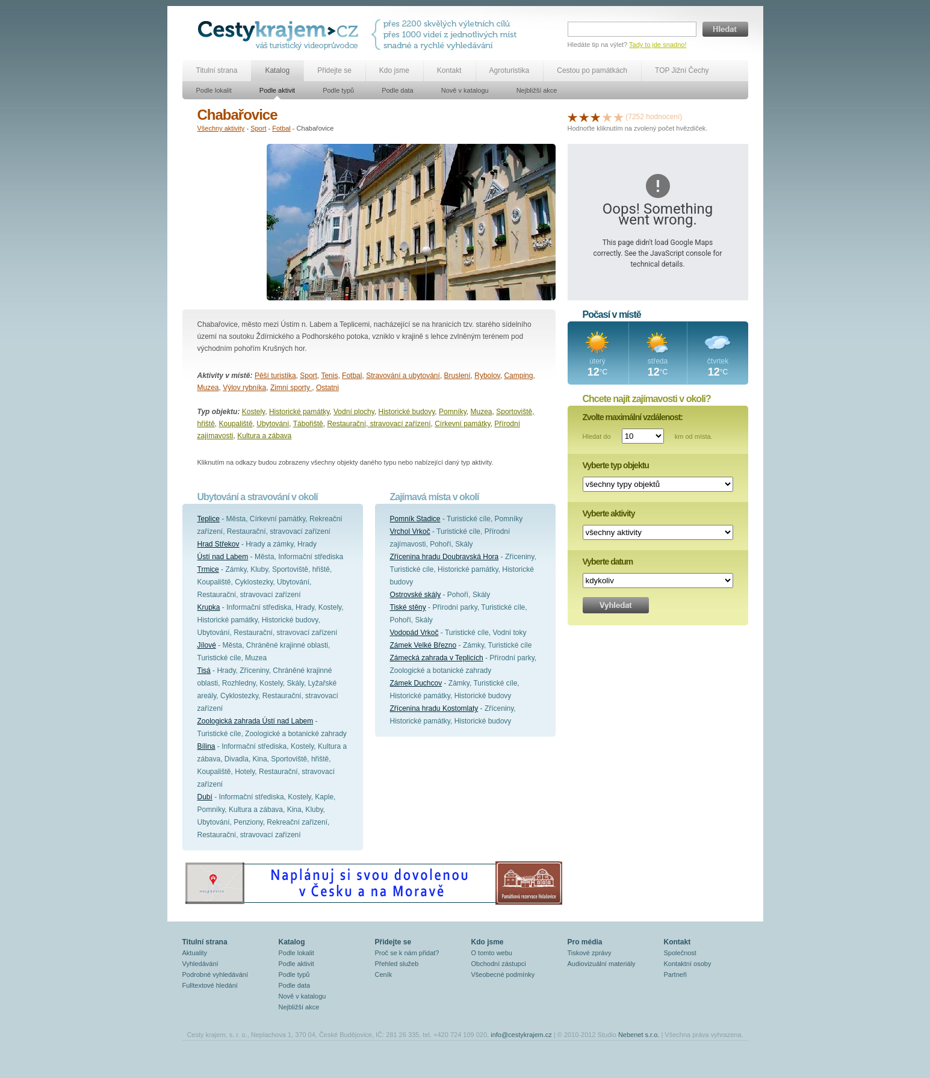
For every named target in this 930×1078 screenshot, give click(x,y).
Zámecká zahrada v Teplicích (436, 658)
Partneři (675, 974)
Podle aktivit (277, 90)
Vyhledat (616, 605)
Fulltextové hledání (210, 985)
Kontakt (449, 70)
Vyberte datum (608, 561)
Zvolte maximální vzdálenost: (633, 417)
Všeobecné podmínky (503, 974)
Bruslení (457, 375)
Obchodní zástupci (498, 963)
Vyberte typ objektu (616, 465)
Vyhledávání (200, 963)
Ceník (383, 974)
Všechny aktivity (221, 128)
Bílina (206, 746)
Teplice (208, 519)
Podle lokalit (214, 90)
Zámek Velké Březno (423, 645)
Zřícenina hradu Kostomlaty (434, 708)
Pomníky (453, 411)
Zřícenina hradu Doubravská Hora (444, 557)
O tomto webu (491, 952)
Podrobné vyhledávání (215, 974)
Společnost (680, 952)
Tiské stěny (408, 607)
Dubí (204, 797)
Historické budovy (407, 411)
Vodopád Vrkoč (414, 632)
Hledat (725, 29)
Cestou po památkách (592, 70)
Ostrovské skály (415, 594)
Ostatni (327, 387)
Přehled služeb (397, 963)
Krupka (208, 607)
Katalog (277, 70)
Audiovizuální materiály (602, 963)
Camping (518, 375)
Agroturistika (509, 70)
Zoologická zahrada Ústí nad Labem (255, 721)
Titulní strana (217, 70)
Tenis (329, 375)
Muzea (208, 387)
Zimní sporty (291, 387)
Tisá (204, 670)
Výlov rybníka (244, 387)
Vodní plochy (353, 411)
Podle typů (338, 90)
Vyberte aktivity (609, 513)
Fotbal (281, 128)
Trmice (208, 569)
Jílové (206, 645)
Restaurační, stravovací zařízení (378, 424)
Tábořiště (308, 424)
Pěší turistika (275, 375)
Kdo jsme (394, 70)
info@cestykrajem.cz (521, 1034)
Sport (258, 128)
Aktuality (195, 952)
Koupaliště (236, 424)
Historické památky (299, 411)
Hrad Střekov (218, 544)
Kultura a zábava (264, 436)
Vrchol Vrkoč (410, 531)
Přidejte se (334, 70)
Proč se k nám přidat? (407, 952)
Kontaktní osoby (687, 963)
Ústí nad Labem (223, 557)
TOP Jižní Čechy (682, 70)
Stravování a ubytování (403, 375)
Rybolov (487, 375)
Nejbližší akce (536, 90)
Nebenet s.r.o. (639, 1034)
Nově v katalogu (465, 90)
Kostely (253, 411)
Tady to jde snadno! (657, 44)
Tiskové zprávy (590, 952)
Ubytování (272, 424)
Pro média (585, 942)
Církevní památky (462, 424)
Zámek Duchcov (416, 683)
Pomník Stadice (415, 519)
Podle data (398, 90)
